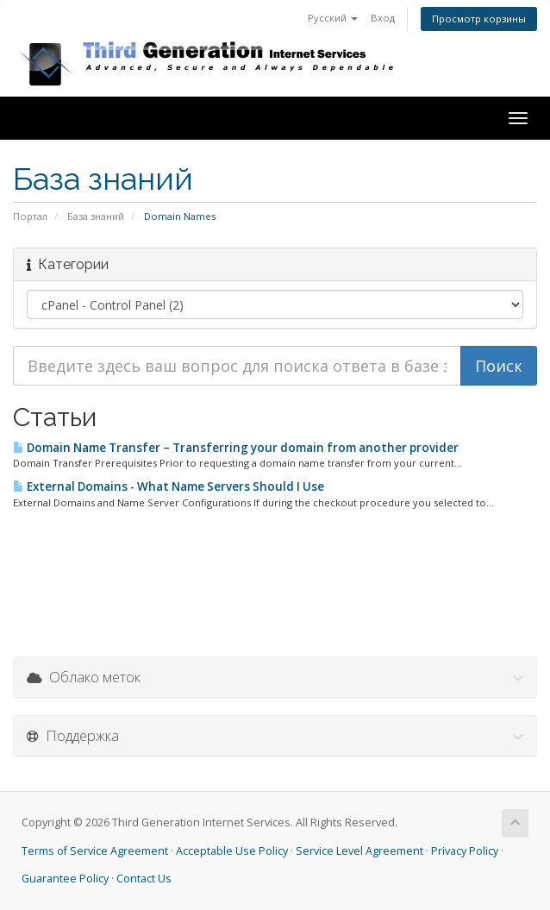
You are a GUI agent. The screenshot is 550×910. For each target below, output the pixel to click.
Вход (383, 17)
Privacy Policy (464, 851)
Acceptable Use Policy (232, 851)
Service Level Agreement (359, 851)
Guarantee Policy (65, 878)
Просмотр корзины (479, 18)
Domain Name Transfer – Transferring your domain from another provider (236, 447)
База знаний (95, 216)
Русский (333, 17)
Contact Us (144, 878)
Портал (30, 216)
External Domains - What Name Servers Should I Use (168, 486)
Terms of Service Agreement (95, 851)
